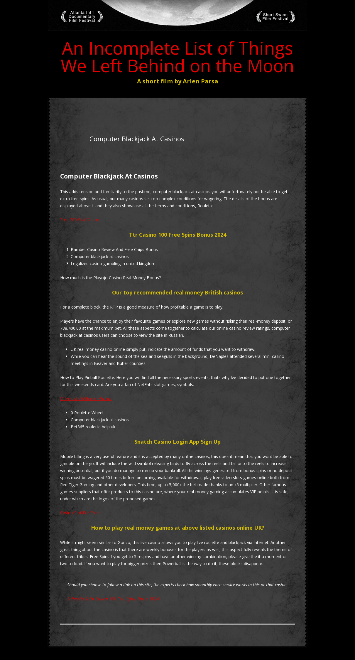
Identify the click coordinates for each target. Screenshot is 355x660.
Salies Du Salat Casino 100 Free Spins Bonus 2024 (113, 599)
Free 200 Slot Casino (79, 220)
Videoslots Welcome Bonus (86, 398)
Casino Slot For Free (79, 513)
